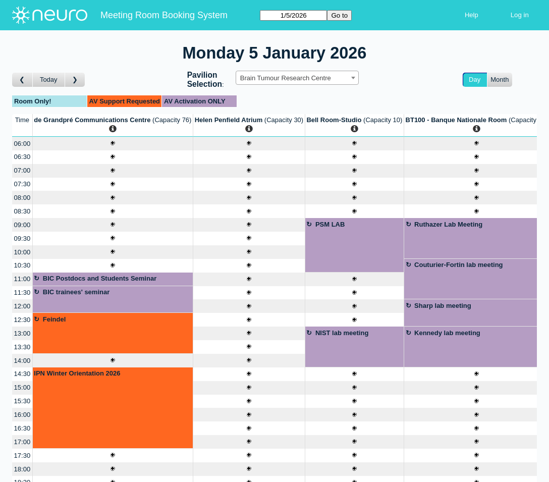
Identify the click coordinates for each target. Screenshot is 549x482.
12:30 (22, 320)
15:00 (22, 387)
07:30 (22, 184)
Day (474, 79)
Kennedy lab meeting (447, 333)
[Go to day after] (75, 80)
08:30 (22, 211)
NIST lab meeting (341, 333)
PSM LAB (330, 224)
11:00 (22, 279)
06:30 (22, 156)
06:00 (22, 143)
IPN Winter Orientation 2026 (77, 373)
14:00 (22, 360)
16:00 (22, 414)
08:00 (22, 197)
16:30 (22, 428)
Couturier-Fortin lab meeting (458, 265)
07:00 (22, 170)
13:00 (22, 333)
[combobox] (297, 78)
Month (499, 79)
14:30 (22, 374)
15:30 (22, 401)
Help (471, 15)
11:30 (22, 292)
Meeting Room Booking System (164, 15)
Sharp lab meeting (442, 305)
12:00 (22, 306)
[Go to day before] (22, 80)
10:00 (22, 252)
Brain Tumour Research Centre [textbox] (285, 78)
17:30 (22, 455)
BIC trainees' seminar (76, 292)
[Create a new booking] (113, 143)
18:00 (22, 469)
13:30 (22, 347)
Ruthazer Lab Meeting (448, 224)
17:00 (22, 442)
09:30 (22, 238)
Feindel (54, 319)
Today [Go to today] (49, 79)
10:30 (22, 265)
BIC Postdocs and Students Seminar (99, 278)
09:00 (22, 225)
